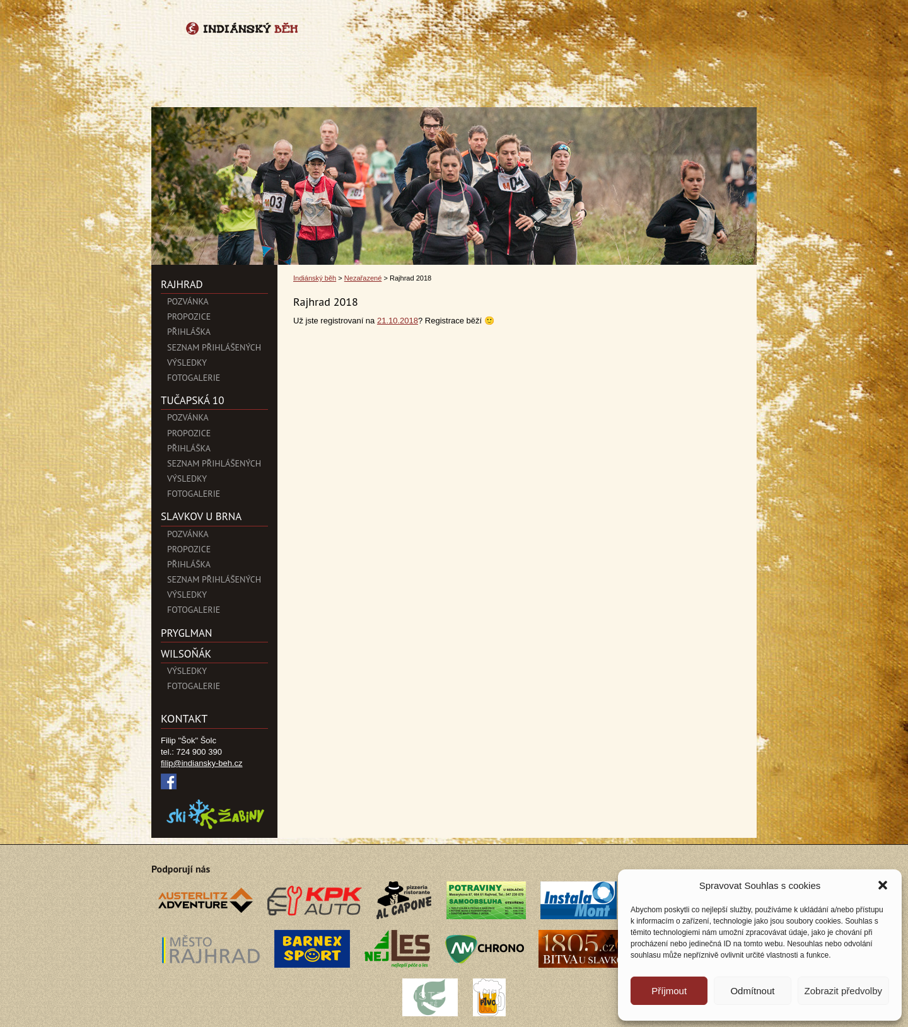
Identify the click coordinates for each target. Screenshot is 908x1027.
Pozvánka (188, 417)
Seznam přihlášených (214, 347)
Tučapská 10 (192, 400)
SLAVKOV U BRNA (201, 516)
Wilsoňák (186, 654)
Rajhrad (182, 284)
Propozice (189, 316)
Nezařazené (363, 278)
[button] (882, 885)
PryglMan (186, 633)
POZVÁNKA (188, 301)
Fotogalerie (193, 377)
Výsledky (187, 362)
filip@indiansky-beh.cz (202, 763)
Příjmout (669, 990)
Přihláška (189, 331)
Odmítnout (752, 990)
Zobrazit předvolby (843, 990)
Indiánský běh (314, 278)
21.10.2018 (397, 320)
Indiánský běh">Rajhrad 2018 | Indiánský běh (454, 52)
